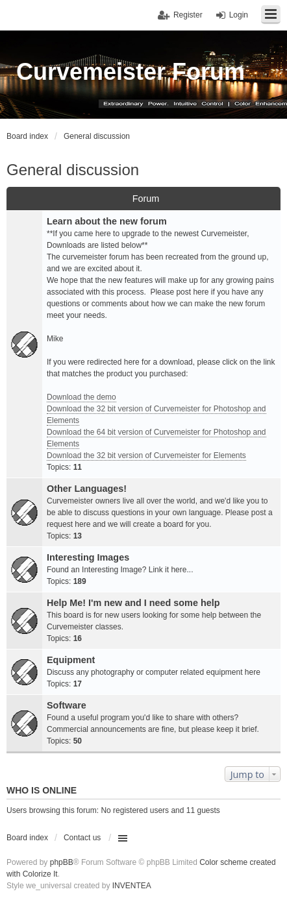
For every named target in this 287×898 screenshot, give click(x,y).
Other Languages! (87, 488)
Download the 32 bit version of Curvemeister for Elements (146, 455)
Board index (27, 837)
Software (66, 705)
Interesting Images (88, 557)
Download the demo (81, 397)
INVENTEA (131, 885)
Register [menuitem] (188, 14)
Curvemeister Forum (130, 71)
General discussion (72, 169)
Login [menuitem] (238, 14)
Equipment (71, 660)
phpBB (61, 862)
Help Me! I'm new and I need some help (133, 603)
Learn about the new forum (107, 221)
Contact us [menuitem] (82, 837)
